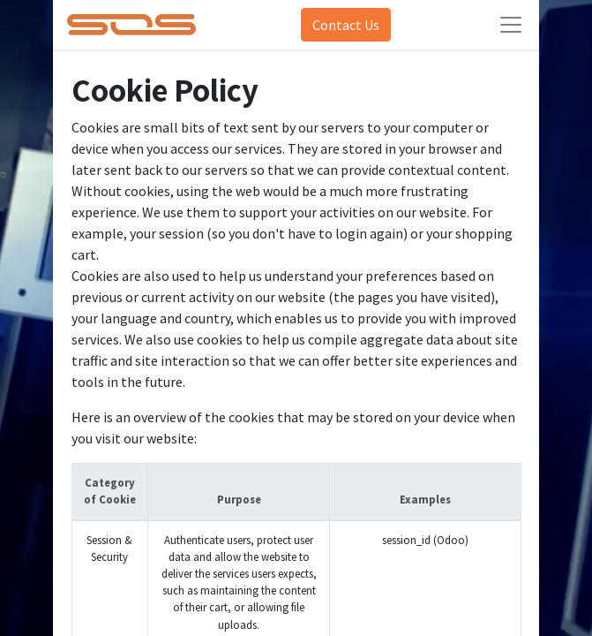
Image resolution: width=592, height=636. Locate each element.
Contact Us (345, 25)
